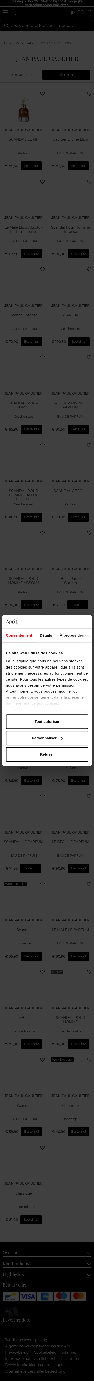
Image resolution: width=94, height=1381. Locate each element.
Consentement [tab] (19, 635)
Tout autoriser (47, 721)
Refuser (47, 754)
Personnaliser (47, 738)
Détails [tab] (46, 635)
